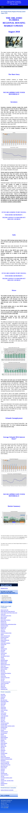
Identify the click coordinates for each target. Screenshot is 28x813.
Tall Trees (2, 776)
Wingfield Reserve (4, 783)
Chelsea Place (3, 708)
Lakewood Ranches (4, 731)
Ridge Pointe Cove (4, 766)
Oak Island (3, 751)
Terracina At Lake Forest (5, 677)
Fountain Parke (3, 644)
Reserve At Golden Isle (5, 763)
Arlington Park (3, 695)
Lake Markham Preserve (5, 656)
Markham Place (3, 738)
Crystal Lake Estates (4, 715)
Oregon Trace (3, 666)
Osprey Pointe (3, 756)
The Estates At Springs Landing (6, 777)
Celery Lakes (3, 704)
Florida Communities (6, 691)
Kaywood (2, 730)
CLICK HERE (5, 807)
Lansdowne (3, 658)
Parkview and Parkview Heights (6, 759)
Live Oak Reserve (4, 733)
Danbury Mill (3, 717)
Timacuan (2, 779)
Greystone (2, 645)
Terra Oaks (3, 679)
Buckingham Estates (4, 625)
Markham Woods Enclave (5, 664)
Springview (3, 770)
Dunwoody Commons (4, 637)
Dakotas (2, 634)
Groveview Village (4, 724)
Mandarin (2, 734)
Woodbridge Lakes (4, 689)
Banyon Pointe (3, 618)
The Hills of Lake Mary (5, 723)
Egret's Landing (3, 638)
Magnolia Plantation (4, 660)
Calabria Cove (3, 628)
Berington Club (3, 621)
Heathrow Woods (4, 648)
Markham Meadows (4, 737)
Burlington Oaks (3, 627)
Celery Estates (3, 702)
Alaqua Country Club (4, 609)
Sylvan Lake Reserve (4, 774)
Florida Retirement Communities (8, 787)
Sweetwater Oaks (4, 773)
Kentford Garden (4, 653)
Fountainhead (3, 641)
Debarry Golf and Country (5, 635)
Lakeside (2, 657)
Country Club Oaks (4, 710)
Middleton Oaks (3, 746)
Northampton (3, 750)
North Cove (3, 748)
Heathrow (2, 647)
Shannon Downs (4, 767)
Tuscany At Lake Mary (5, 683)
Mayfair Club (3, 741)
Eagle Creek (3, 718)
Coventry (2, 711)
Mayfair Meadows (4, 743)
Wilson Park (3, 686)
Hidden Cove (3, 721)
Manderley (2, 740)
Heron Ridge (3, 650)
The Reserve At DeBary (5, 761)
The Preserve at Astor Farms (6, 615)
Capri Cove (3, 630)
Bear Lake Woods (4, 700)
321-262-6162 (14, 4)
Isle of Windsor (3, 728)
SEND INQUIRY (6, 602)
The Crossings (3, 714)
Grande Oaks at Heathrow (5, 643)
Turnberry (2, 782)
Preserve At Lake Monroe (5, 757)
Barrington (2, 698)
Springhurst (3, 769)
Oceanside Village (4, 753)
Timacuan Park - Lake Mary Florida (7, 780)
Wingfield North (3, 687)
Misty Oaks (3, 747)
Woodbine (2, 784)
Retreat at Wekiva (4, 668)
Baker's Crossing (4, 617)
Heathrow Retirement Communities (7, 790)
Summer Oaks (3, 676)
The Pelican (3, 754)
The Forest (3, 720)
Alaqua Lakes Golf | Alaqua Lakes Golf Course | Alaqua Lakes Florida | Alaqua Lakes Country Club (9, 613)
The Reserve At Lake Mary (5, 764)
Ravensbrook (3, 760)
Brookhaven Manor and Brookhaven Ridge (8, 624)
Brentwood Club (3, 622)
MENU (2, 7)
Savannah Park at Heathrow (6, 673)
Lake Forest (3, 654)
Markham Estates (4, 661)
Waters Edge (3, 684)
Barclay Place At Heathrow (5, 620)
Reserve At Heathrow (4, 667)
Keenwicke (3, 651)
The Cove (2, 680)
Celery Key (3, 705)
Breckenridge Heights (4, 701)
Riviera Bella (3, 671)
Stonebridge (3, 674)
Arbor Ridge (3, 694)
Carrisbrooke (3, 631)
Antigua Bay (3, 697)
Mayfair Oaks (3, 744)
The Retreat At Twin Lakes (5, 681)
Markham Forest (4, 663)
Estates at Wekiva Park (5, 640)
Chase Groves (3, 707)
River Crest (3, 670)
